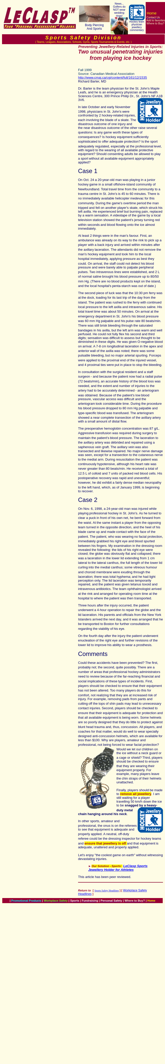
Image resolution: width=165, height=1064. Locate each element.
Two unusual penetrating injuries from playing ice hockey (120, 55)
